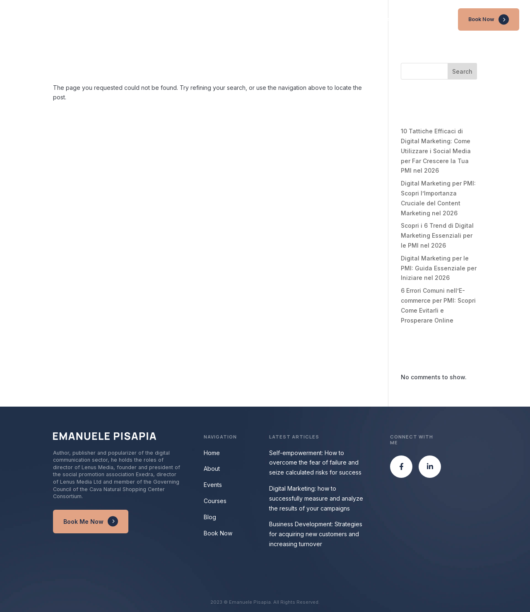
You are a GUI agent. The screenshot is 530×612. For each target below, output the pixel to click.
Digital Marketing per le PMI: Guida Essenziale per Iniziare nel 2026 (439, 268)
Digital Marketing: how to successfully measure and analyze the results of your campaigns (316, 498)
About (353, 19)
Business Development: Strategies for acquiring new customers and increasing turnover (315, 533)
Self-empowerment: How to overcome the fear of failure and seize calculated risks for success (315, 462)
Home (326, 19)
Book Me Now (83, 521)
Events (381, 19)
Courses (412, 19)
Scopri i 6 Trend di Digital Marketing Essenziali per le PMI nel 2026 (437, 235)
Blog (441, 19)
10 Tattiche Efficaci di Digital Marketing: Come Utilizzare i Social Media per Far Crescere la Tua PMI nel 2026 (436, 151)
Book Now (481, 19)
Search (462, 71)
